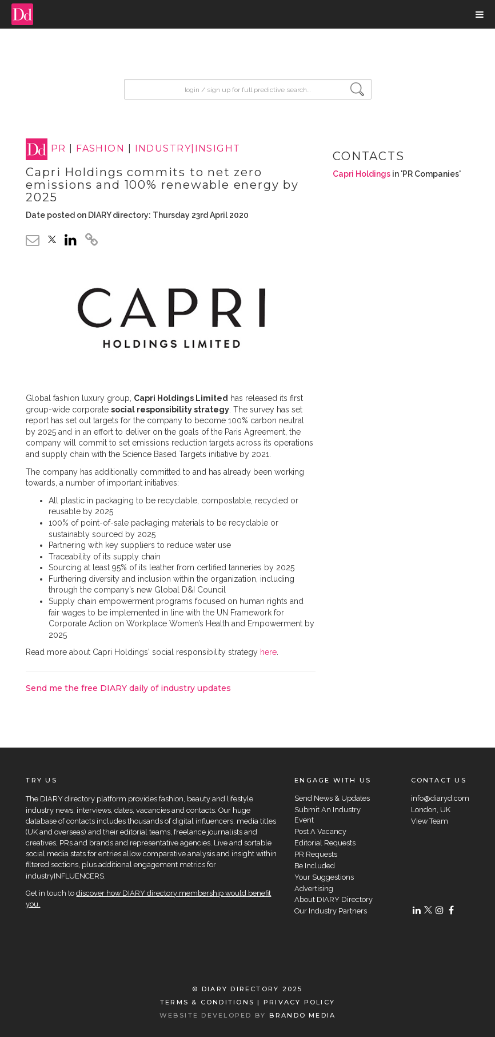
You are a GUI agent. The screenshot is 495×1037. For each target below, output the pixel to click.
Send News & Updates (332, 798)
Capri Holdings (361, 173)
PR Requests (315, 854)
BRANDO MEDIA (302, 1015)
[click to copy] (91, 241)
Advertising (313, 888)
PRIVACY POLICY (299, 1002)
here (268, 652)
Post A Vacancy (320, 831)
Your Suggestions (324, 877)
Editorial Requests (325, 843)
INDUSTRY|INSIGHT (188, 149)
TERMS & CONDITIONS (207, 1002)
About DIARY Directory (333, 899)
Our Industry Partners (330, 911)
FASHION (100, 149)
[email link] (32, 240)
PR (58, 149)
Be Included (314, 865)
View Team (429, 821)
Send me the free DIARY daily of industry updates (128, 688)
